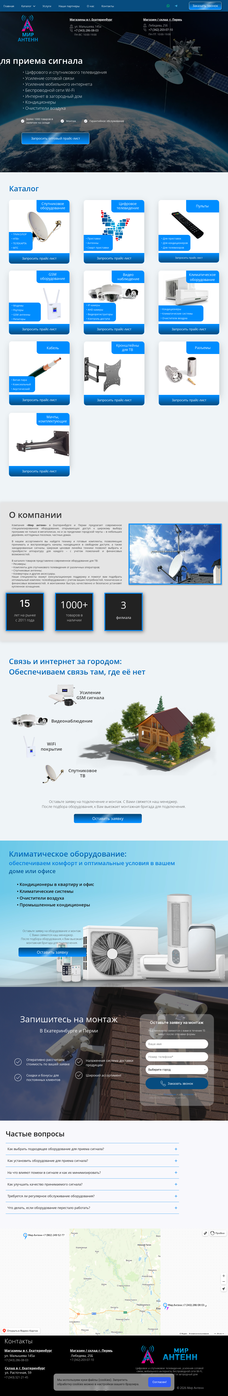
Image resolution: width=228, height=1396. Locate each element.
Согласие (188, 1094)
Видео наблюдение (128, 276)
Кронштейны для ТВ (127, 347)
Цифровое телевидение (128, 205)
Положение (170, 1094)
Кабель (53, 347)
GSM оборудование (52, 276)
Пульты (202, 206)
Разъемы (203, 347)
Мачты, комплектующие (52, 418)
